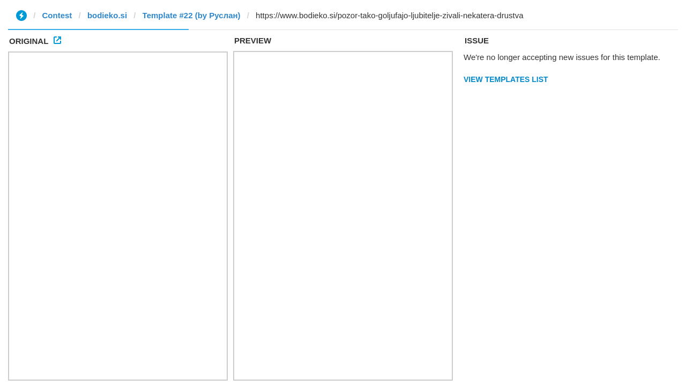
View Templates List (506, 79)
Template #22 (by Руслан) (192, 15)
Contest (57, 15)
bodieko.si (107, 15)
